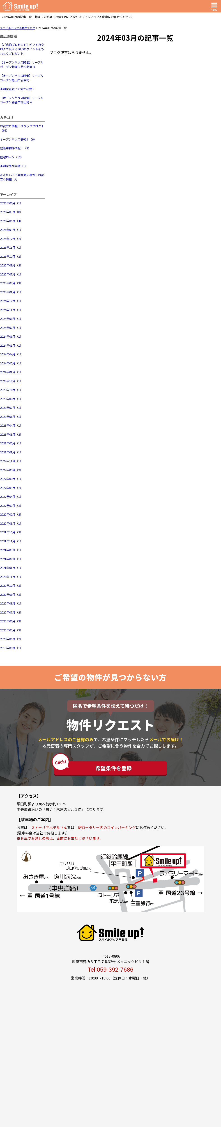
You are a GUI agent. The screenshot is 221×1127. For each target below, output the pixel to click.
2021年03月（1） (11, 550)
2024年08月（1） (11, 318)
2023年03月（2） (11, 434)
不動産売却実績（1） (14, 166)
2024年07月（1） (11, 327)
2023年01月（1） (11, 452)
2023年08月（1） (11, 399)
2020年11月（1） (11, 577)
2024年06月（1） (11, 336)
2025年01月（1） (11, 292)
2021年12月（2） (11, 532)
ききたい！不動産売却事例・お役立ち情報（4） (22, 177)
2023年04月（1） (11, 425)
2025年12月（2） (11, 238)
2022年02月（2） (11, 514)
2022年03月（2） (11, 505)
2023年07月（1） (11, 407)
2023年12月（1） (11, 381)
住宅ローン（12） (11, 157)
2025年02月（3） (11, 283)
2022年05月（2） (11, 488)
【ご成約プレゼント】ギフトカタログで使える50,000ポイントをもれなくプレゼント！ (22, 49)
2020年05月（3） (11, 630)
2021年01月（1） (11, 568)
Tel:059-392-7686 (110, 969)
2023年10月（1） (11, 390)
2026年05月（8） (11, 212)
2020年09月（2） (11, 594)
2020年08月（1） (11, 603)
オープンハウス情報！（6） (18, 139)
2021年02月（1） (11, 559)
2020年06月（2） (11, 621)
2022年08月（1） (11, 479)
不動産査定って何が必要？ (17, 89)
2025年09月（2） (11, 265)
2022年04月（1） (11, 496)
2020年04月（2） (11, 639)
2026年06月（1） (11, 203)
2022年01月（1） (11, 523)
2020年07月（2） (11, 612)
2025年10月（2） (11, 256)
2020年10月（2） (11, 585)
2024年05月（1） (11, 345)
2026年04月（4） (11, 221)
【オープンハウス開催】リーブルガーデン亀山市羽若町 (22, 77)
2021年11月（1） (11, 541)
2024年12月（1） (11, 301)
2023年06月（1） (11, 416)
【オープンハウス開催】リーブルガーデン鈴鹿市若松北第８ (22, 64)
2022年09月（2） (11, 470)
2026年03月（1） (11, 229)
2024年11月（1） (11, 310)
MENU (214, 6)
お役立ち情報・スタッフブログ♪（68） (22, 128)
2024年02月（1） (11, 363)
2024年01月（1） (11, 372)
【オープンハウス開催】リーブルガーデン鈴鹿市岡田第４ (22, 100)
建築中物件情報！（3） (15, 148)
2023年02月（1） (11, 443)
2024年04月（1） (11, 354)
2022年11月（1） (11, 461)
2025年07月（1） (11, 274)
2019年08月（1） (11, 648)
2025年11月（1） (11, 247)
